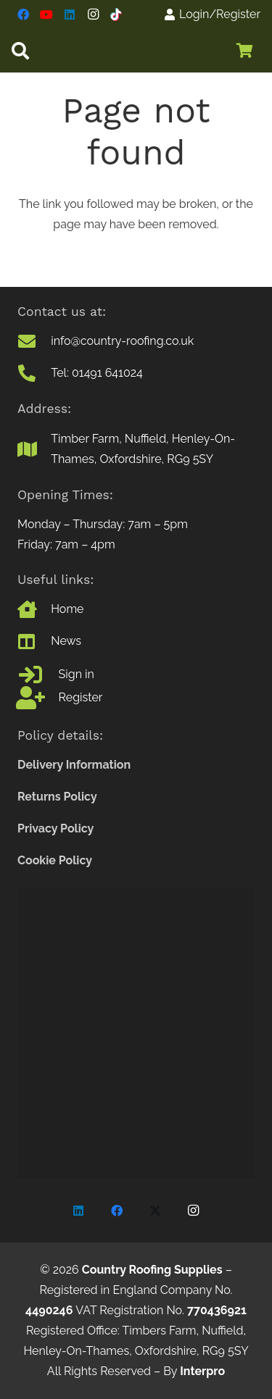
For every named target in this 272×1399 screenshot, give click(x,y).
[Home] (34, 609)
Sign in (76, 674)
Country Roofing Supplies (152, 1270)
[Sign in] (38, 674)
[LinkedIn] (69, 14)
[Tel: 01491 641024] (34, 373)
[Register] (38, 697)
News (66, 641)
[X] (155, 1210)
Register (81, 697)
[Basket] (244, 50)
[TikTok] (116, 14)
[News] (34, 641)
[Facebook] (23, 14)
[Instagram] (92, 14)
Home (67, 609)
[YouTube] (46, 14)
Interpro (202, 1371)
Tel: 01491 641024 (97, 373)
